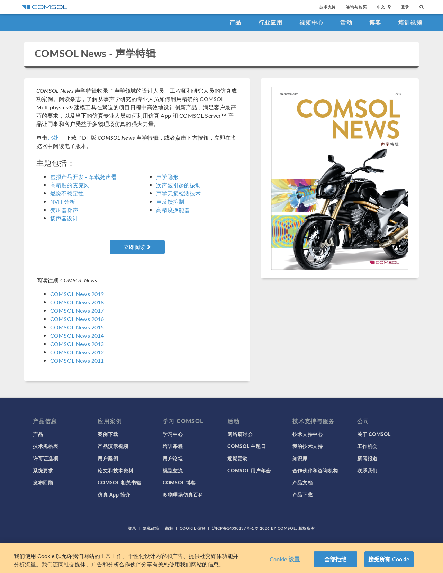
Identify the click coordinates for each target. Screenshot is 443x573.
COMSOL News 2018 (77, 302)
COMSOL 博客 (179, 482)
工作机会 (367, 446)
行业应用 (270, 22)
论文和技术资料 (115, 470)
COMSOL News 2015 (77, 327)
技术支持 (327, 6)
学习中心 (173, 433)
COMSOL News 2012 (77, 352)
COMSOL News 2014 (77, 335)
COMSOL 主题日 (246, 446)
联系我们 (367, 470)
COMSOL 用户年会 (249, 470)
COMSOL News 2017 (77, 311)
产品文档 (302, 482)
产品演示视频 (113, 446)
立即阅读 (137, 247)
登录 (405, 6)
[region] (221, 558)
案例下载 (108, 433)
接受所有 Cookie (389, 559)
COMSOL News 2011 (77, 360)
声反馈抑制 (170, 202)
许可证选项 (45, 458)
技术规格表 (45, 446)
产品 (235, 22)
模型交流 (173, 470)
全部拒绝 (335, 559)
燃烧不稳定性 (67, 193)
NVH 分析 (62, 202)
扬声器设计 (64, 218)
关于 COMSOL (373, 433)
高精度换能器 (173, 210)
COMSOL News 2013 (77, 344)
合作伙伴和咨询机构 (315, 470)
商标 (169, 528)
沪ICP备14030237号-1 (233, 528)
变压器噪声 (64, 210)
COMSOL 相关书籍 (119, 482)
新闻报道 (367, 458)
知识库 (300, 458)
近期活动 (237, 458)
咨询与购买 (356, 6)
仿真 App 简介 (114, 494)
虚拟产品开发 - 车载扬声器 (83, 177)
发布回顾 (43, 482)
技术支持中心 (307, 433)
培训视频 (410, 22)
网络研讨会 (240, 433)
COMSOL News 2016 (77, 319)
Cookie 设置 (285, 559)
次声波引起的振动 (178, 185)
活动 (346, 22)
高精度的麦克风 (69, 185)
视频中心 (311, 22)
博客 (375, 22)
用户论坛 (173, 458)
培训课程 (173, 446)
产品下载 (302, 494)
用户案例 (108, 458)
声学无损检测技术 (178, 193)
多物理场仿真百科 (183, 494)
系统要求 (43, 470)
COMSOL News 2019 (77, 294)
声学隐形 (167, 177)
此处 (52, 138)
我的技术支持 (307, 446)
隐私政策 (151, 528)
